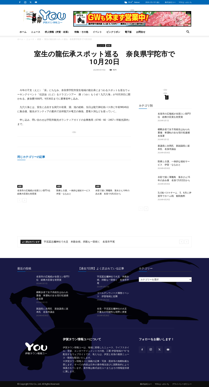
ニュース (35, 31)
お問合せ (140, 31)
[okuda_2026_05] (132, 25)
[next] (187, 242)
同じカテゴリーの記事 (31, 157)
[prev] (181, 242)
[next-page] (25, 200)
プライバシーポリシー (182, 384)
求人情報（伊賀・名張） (57, 31)
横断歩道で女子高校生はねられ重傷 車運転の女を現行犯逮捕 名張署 (175, 132)
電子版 (128, 31)
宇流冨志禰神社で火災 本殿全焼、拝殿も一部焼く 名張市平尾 (79, 241)
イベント (97, 31)
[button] (188, 32)
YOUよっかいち (185, 2)
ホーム (23, 31)
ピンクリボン (113, 31)
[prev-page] (19, 200)
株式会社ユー (170, 2)
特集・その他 (81, 31)
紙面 (39, 39)
